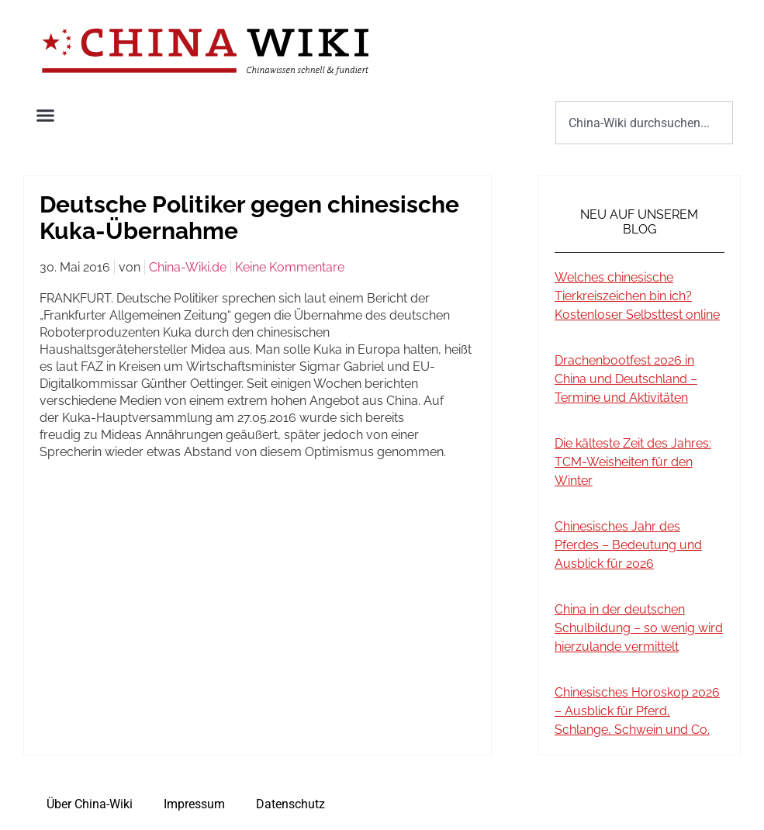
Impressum (194, 804)
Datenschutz (290, 804)
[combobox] (644, 122)
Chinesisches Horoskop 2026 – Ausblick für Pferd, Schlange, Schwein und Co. (637, 711)
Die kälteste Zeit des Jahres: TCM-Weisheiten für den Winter (633, 462)
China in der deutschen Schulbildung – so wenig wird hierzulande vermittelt (639, 628)
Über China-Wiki (90, 804)
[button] (45, 115)
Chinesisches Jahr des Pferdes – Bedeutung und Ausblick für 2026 (628, 545)
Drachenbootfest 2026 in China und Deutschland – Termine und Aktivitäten (626, 379)
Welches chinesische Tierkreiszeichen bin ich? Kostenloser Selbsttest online (637, 296)
